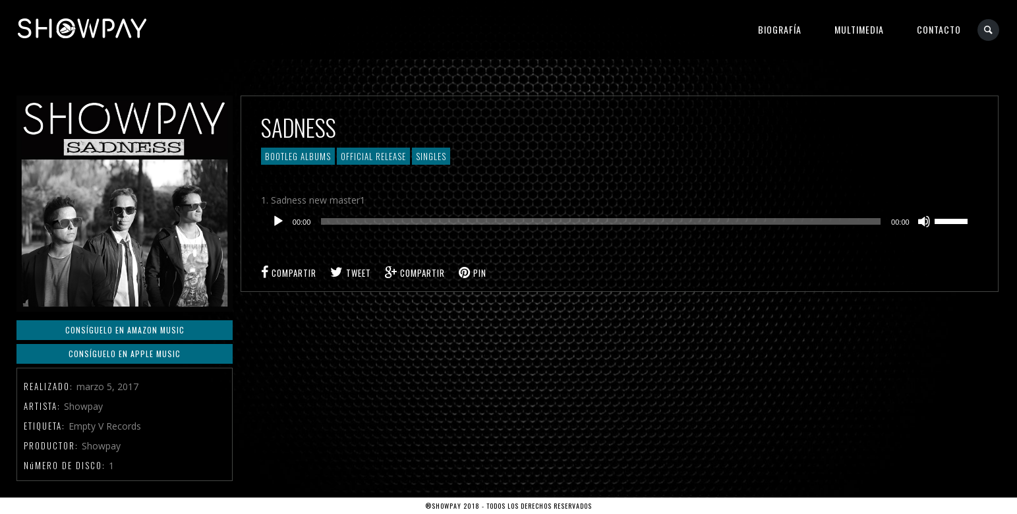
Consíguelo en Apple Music (125, 353)
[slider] (601, 221)
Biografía (779, 29)
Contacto (939, 29)
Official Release (373, 156)
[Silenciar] (924, 221)
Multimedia (859, 29)
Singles (431, 156)
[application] (619, 221)
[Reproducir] (278, 221)
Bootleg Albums (298, 156)
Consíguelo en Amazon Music (125, 329)
